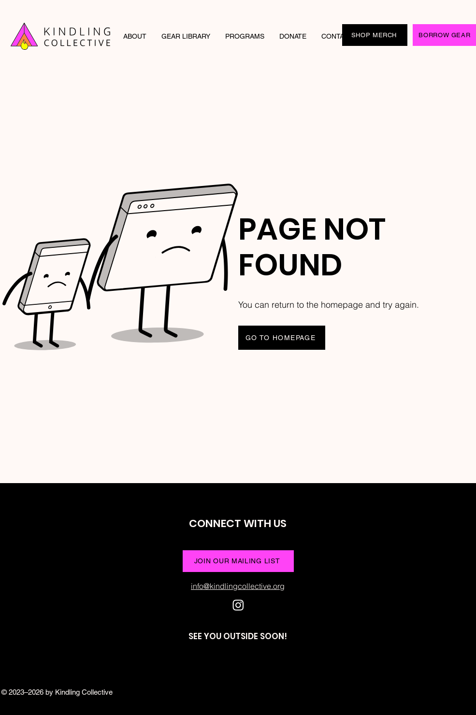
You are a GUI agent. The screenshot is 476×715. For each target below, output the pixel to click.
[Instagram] (238, 605)
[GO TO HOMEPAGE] (281, 338)
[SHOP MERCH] (374, 35)
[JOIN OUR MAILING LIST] (238, 561)
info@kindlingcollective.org (238, 586)
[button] (135, 36)
